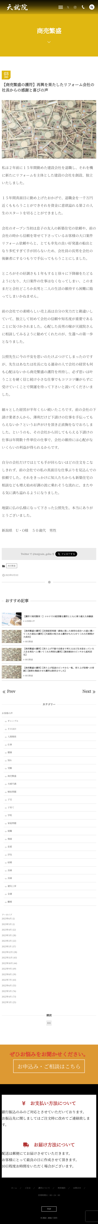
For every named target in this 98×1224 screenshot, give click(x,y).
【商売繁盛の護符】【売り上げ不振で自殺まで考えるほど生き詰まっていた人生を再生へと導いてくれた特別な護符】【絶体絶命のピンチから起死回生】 (58, 651)
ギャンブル (13, 720)
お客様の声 (30, 621)
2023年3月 (7, 935)
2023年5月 (7, 924)
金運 (10, 893)
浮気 (10, 854)
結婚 (10, 862)
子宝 (10, 799)
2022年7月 (7, 979)
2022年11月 (7, 957)
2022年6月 (7, 985)
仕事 (10, 744)
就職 (10, 830)
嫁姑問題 (12, 791)
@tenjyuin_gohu (42, 554)
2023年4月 (7, 929)
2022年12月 (7, 952)
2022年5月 (7, 991)
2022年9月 (7, 968)
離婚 (10, 901)
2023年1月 (7, 946)
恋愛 (10, 846)
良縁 (10, 870)
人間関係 (12, 736)
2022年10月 (7, 963)
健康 (10, 752)
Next (89, 691)
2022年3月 (7, 1002)
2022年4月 (7, 996)
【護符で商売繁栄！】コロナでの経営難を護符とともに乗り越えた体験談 (58, 616)
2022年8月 (7, 974)
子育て (11, 807)
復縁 (10, 838)
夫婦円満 (12, 783)
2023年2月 (7, 940)
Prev (8, 691)
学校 (10, 815)
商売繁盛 (12, 565)
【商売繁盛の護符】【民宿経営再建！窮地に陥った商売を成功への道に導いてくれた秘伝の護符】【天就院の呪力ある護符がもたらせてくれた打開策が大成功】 (58, 633)
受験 (10, 768)
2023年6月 (7, 918)
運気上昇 (12, 886)
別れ (10, 760)
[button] (91, 7)
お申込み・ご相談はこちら (49, 1073)
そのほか (12, 728)
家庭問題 (12, 823)
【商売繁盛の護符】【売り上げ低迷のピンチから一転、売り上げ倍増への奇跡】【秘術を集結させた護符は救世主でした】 (58, 669)
